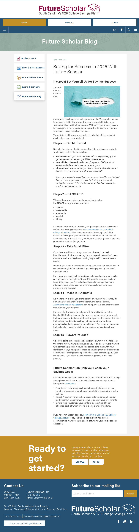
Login (114, 22)
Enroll (69, 22)
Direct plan (70, 383)
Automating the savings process (68, 304)
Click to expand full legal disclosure (25, 523)
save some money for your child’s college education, (83, 231)
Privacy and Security (35, 509)
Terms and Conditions (57, 509)
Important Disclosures (14, 509)
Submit (130, 493)
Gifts (24, 22)
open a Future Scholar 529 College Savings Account (84, 416)
